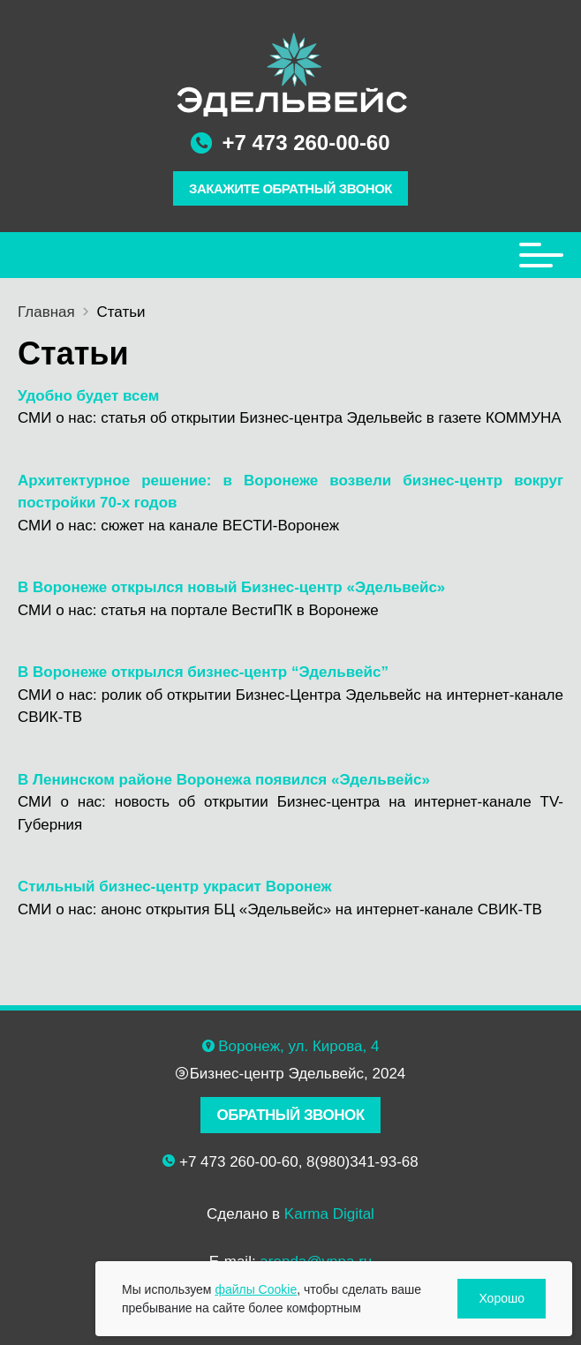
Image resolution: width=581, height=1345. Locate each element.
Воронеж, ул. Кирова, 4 (298, 1046)
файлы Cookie (256, 1289)
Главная (46, 312)
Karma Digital (329, 1214)
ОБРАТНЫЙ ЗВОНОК (290, 1115)
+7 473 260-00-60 (305, 142)
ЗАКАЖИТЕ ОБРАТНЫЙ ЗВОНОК (290, 188)
